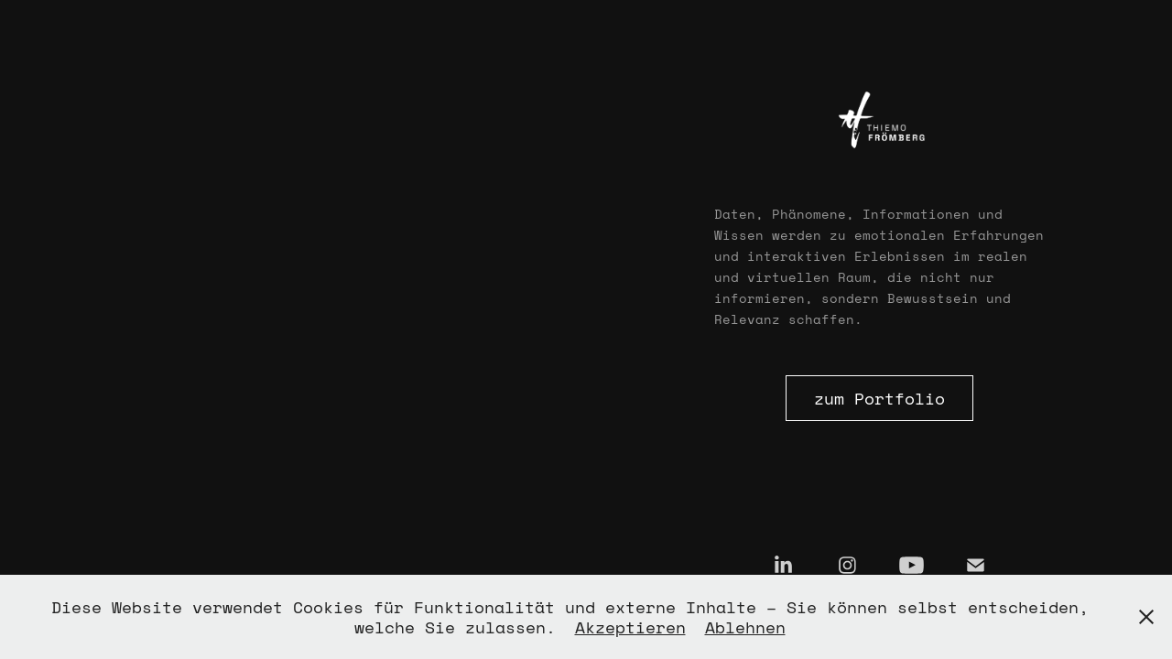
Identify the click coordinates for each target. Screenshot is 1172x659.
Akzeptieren (630, 627)
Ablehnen (745, 627)
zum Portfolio (879, 398)
